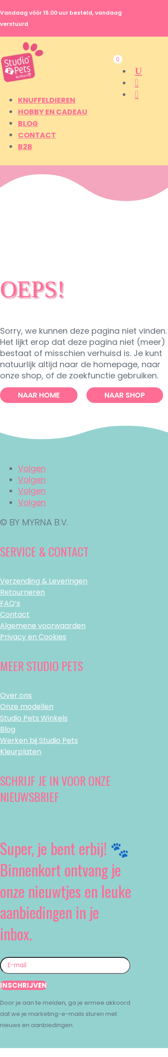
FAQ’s (10, 603)
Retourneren (22, 592)
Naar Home (39, 395)
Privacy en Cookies (33, 637)
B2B (25, 147)
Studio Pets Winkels (34, 718)
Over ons (16, 695)
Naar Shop (124, 395)
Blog (28, 123)
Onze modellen (26, 706)
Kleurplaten (20, 752)
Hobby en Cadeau (52, 112)
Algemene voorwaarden (43, 626)
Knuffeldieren (46, 100)
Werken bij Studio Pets (39, 740)
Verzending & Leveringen (43, 581)
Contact (37, 135)
